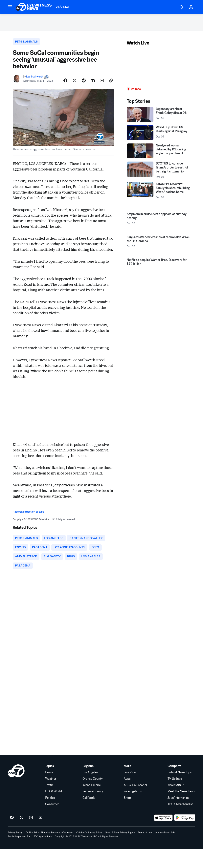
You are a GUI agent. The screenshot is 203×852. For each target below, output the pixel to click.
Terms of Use (145, 836)
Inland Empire (91, 788)
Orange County (92, 781)
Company (174, 769)
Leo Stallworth (34, 78)
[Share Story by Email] (102, 82)
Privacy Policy (15, 836)
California (88, 801)
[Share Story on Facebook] (65, 82)
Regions (88, 769)
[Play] (158, 68)
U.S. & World (53, 794)
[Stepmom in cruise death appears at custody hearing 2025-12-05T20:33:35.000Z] (158, 220)
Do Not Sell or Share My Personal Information (49, 836)
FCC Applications (43, 839)
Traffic (49, 788)
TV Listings (175, 781)
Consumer (52, 807)
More (127, 769)
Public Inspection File (19, 839)
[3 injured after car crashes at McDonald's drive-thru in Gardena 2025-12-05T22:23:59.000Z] (158, 244)
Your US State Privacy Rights (120, 836)
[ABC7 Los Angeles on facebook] (12, 821)
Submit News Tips (180, 775)
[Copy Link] (111, 82)
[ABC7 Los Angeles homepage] (34, 7)
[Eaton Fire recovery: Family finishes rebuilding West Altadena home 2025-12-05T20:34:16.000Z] (158, 191)
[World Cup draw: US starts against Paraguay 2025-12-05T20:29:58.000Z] (158, 133)
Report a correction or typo (28, 513)
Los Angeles (90, 775)
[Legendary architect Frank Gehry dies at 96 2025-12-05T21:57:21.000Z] (158, 115)
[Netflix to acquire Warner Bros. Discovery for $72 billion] (158, 265)
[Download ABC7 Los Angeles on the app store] (163, 821)
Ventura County (92, 794)
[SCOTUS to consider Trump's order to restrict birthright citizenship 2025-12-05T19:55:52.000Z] (158, 171)
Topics (49, 769)
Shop (127, 801)
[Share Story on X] (74, 82)
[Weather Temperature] (169, 7)
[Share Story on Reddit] (83, 82)
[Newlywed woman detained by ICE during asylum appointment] (158, 152)
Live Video (130, 775)
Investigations (133, 794)
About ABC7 (176, 788)
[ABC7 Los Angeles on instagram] (31, 821)
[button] (10, 7)
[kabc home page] (16, 774)
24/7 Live (62, 7)
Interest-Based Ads (165, 836)
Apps (127, 781)
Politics (50, 801)
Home (49, 775)
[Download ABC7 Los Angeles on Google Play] (184, 821)
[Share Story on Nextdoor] (92, 82)
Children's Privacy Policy (89, 836)
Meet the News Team (181, 794)
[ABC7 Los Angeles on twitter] (21, 821)
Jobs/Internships (178, 801)
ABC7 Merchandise (180, 807)
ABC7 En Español (135, 788)
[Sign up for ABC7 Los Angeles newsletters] (40, 821)
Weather (50, 781)
